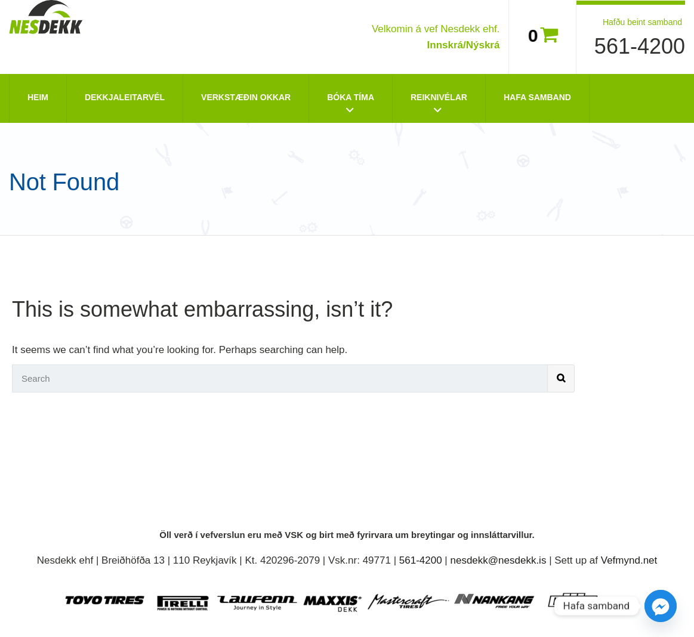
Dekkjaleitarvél (125, 97)
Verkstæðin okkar (246, 97)
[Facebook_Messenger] (660, 606)
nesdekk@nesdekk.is (499, 560)
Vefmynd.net (629, 560)
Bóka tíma (350, 97)
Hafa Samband (537, 97)
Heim (37, 97)
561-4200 (639, 46)
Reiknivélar (439, 97)
